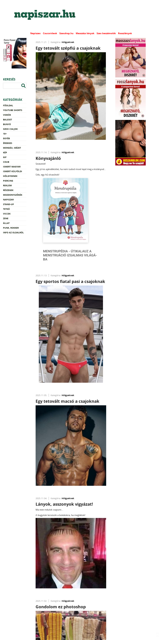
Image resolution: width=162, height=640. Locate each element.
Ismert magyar (12, 166)
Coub (6, 161)
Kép (5, 152)
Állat (6, 223)
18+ (5, 133)
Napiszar (8, 199)
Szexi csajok (10, 129)
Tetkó (6, 209)
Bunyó (7, 124)
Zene (5, 218)
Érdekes (7, 143)
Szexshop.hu (66, 33)
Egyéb (6, 138)
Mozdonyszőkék (12, 194)
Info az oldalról (13, 232)
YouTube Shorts (12, 110)
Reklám (7, 185)
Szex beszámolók (106, 33)
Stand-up (8, 204)
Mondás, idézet (12, 147)
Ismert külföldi (12, 171)
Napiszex (35, 33)
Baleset (7, 119)
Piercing (8, 180)
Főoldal (8, 105)
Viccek (6, 213)
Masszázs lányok (85, 33)
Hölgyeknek (10, 176)
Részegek (8, 190)
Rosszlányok (125, 33)
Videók (7, 114)
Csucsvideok (50, 33)
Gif (5, 157)
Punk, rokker (11, 227)
